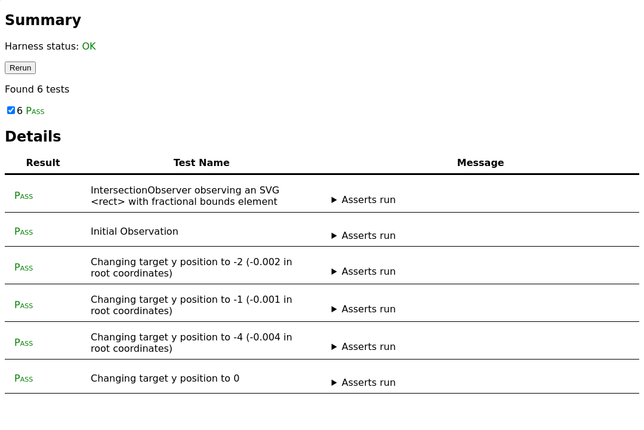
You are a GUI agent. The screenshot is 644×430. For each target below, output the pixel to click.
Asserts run (368, 199)
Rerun (20, 67)
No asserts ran (481, 235)
